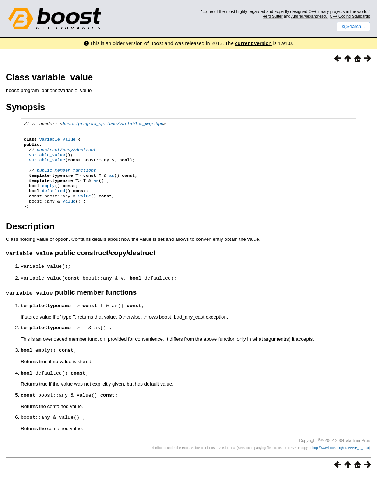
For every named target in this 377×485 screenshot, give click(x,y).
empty (48, 195)
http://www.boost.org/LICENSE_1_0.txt (340, 457)
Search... (353, 26)
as (111, 183)
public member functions (66, 177)
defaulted (53, 201)
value (84, 207)
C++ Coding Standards (350, 16)
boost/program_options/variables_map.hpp (113, 124)
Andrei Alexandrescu (309, 16)
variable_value (57, 142)
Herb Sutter (273, 16)
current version (253, 43)
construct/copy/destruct (66, 154)
